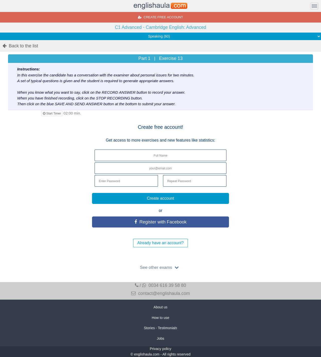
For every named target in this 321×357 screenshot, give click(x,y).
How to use (160, 318)
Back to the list (20, 45)
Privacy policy (160, 349)
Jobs (160, 338)
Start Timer (52, 113)
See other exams (160, 267)
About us (160, 307)
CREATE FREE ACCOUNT (160, 17)
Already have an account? (160, 243)
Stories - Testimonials (160, 328)
